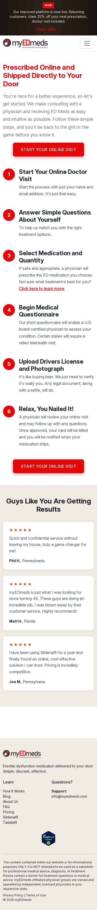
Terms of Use (36, 895)
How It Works (14, 791)
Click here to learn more (41, 288)
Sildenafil (10, 817)
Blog (6, 796)
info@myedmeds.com (69, 796)
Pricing (8, 812)
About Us (10, 801)
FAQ (6, 807)
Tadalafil (10, 822)
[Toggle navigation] (87, 43)
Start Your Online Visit (48, 149)
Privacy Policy (13, 895)
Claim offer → (48, 29)
